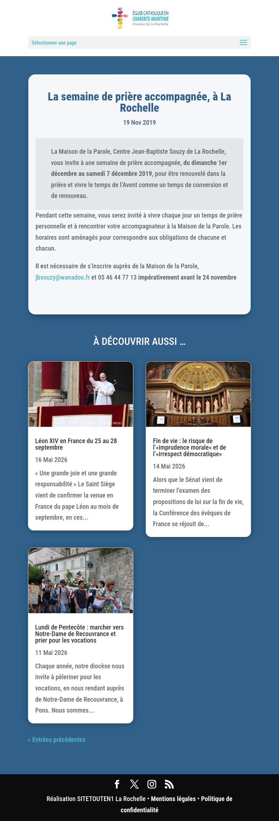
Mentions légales (173, 799)
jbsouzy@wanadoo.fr (63, 277)
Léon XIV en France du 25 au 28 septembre (76, 444)
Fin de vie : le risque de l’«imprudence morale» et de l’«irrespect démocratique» (189, 447)
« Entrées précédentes (56, 739)
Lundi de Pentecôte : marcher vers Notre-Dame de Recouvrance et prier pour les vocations (79, 633)
